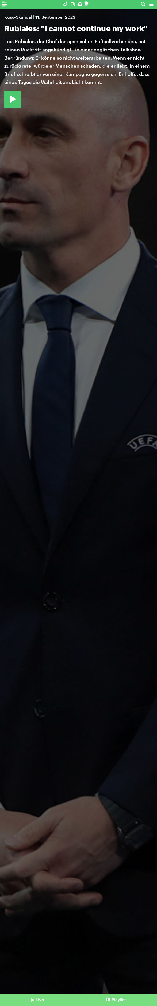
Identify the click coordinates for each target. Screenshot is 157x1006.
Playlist (119, 999)
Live (40, 999)
